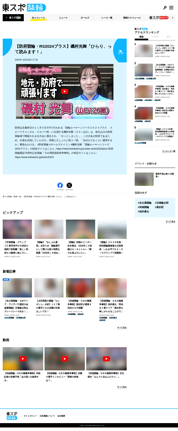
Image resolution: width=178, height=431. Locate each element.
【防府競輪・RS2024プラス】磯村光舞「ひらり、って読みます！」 (50, 197)
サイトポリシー (30, 416)
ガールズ (85, 18)
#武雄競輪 (72, 314)
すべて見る (122, 327)
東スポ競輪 (7, 197)
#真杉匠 (80, 314)
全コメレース (38, 18)
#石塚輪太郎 (21, 318)
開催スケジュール (132, 18)
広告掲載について (47, 416)
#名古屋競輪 (9, 318)
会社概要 (61, 416)
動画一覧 (17, 197)
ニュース (63, 18)
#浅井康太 (113, 318)
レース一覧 (107, 18)
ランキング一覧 (168, 151)
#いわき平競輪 (140, 143)
